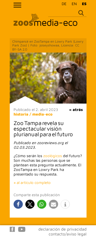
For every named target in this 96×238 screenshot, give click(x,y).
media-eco (42, 114)
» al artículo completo (32, 182)
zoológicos (52, 156)
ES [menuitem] (84, 4)
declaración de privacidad (62, 229)
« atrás (76, 109)
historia (21, 114)
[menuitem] (63, 3)
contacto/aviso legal (68, 234)
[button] (18, 204)
